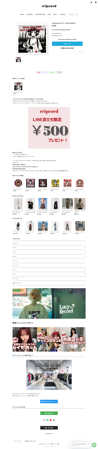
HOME (22, 14)
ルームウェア (15, 278)
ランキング (14, 243)
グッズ (13, 274)
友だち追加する (49, 413)
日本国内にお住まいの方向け (67, 48)
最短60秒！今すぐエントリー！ (49, 401)
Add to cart (67, 43)
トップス (14, 252)
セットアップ (15, 265)
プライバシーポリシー (18, 441)
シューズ (14, 269)
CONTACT (63, 14)
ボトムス (14, 256)
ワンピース (14, 260)
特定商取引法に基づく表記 (30, 441)
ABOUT (55, 14)
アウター (14, 247)
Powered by (49, 446)
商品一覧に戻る (49, 428)
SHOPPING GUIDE (40, 14)
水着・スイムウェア (16, 283)
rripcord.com (49, 433)
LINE (49, 14)
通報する (81, 51)
